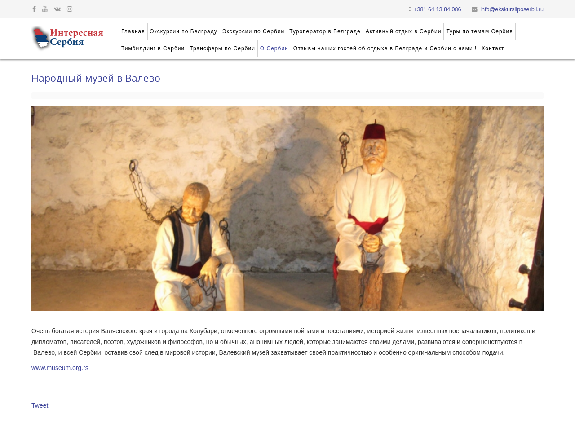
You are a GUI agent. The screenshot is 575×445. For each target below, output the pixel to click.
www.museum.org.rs (59, 367)
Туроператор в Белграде (324, 31)
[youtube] (45, 9)
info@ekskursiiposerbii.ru (512, 9)
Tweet (39, 405)
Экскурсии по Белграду (183, 31)
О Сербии (274, 48)
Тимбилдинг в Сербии (153, 48)
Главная (133, 31)
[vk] (57, 9)
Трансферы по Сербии (222, 48)
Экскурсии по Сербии (253, 31)
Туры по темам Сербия (479, 31)
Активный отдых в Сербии (404, 31)
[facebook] (34, 9)
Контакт (493, 48)
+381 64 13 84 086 (437, 9)
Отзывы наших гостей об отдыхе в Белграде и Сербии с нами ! (385, 48)
